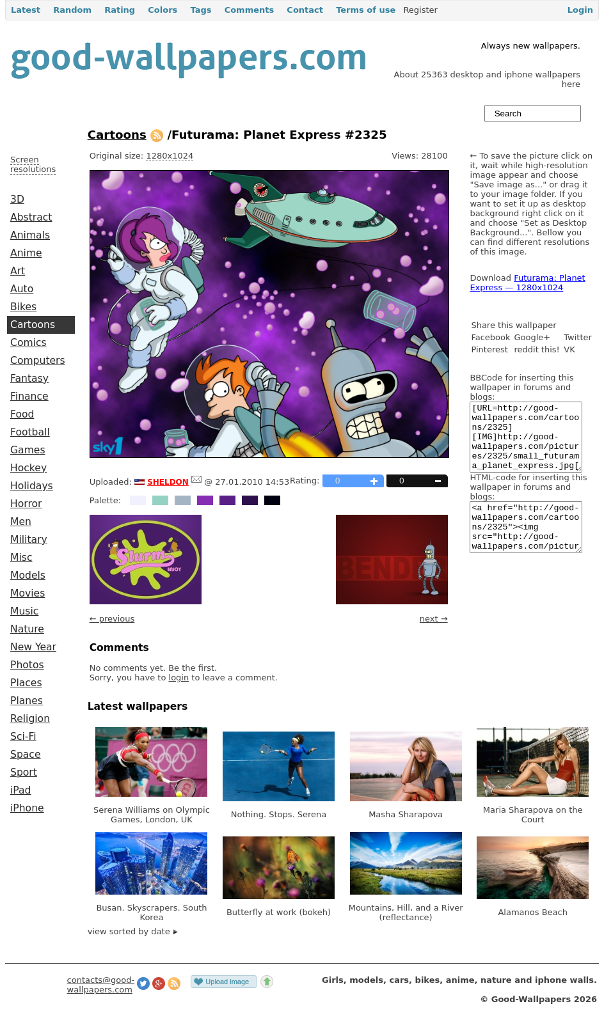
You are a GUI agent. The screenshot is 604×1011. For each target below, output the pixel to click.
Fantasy (29, 378)
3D (17, 199)
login (179, 677)
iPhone (27, 808)
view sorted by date (133, 931)
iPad (20, 790)
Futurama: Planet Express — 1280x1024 (527, 282)
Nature (27, 629)
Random (72, 10)
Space (25, 754)
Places (26, 683)
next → (434, 618)
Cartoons (32, 325)
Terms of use (365, 10)
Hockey (28, 468)
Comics (28, 343)
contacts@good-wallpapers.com (101, 984)
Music (24, 611)
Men (20, 522)
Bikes (23, 307)
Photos (27, 665)
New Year (33, 647)
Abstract (31, 217)
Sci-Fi (23, 736)
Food (22, 414)
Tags (200, 10)
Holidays (31, 486)
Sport (23, 772)
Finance (29, 396)
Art (17, 271)
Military (28, 539)
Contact (305, 10)
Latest (25, 10)
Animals (30, 235)
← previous (112, 618)
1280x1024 (169, 156)
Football (30, 432)
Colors (162, 10)
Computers (37, 360)
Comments (249, 10)
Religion (30, 719)
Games (27, 450)
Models (27, 575)
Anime (26, 253)
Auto (21, 289)
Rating (119, 10)
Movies (27, 593)
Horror (26, 504)
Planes (26, 701)
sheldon (168, 480)
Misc (21, 557)
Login (580, 10)
